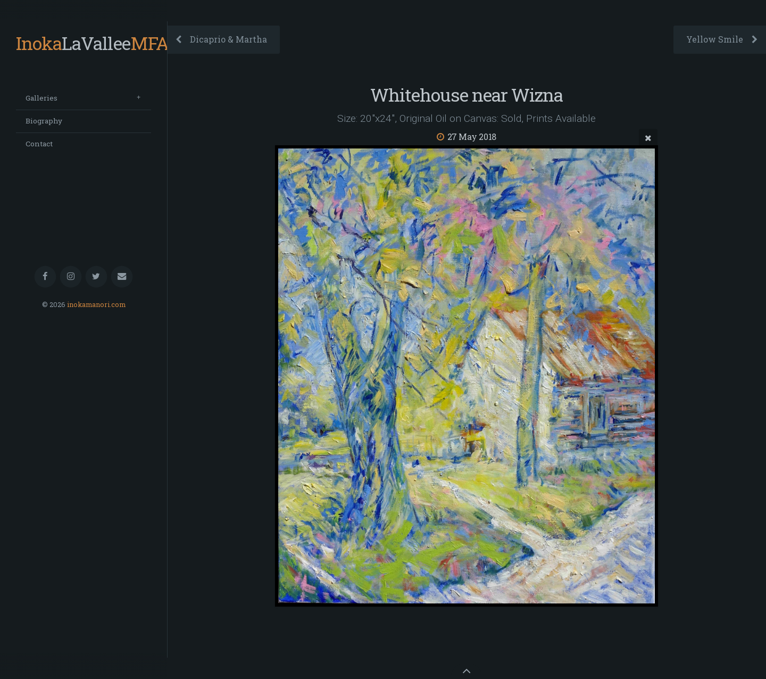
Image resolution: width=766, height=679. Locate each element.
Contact (39, 143)
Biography (44, 121)
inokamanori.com (96, 304)
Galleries (41, 98)
